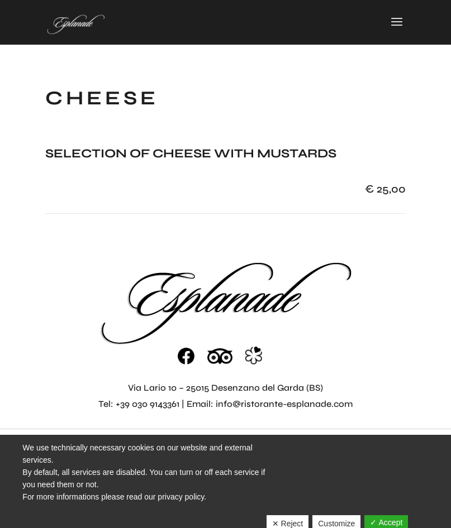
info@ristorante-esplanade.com (284, 404)
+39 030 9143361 (147, 404)
